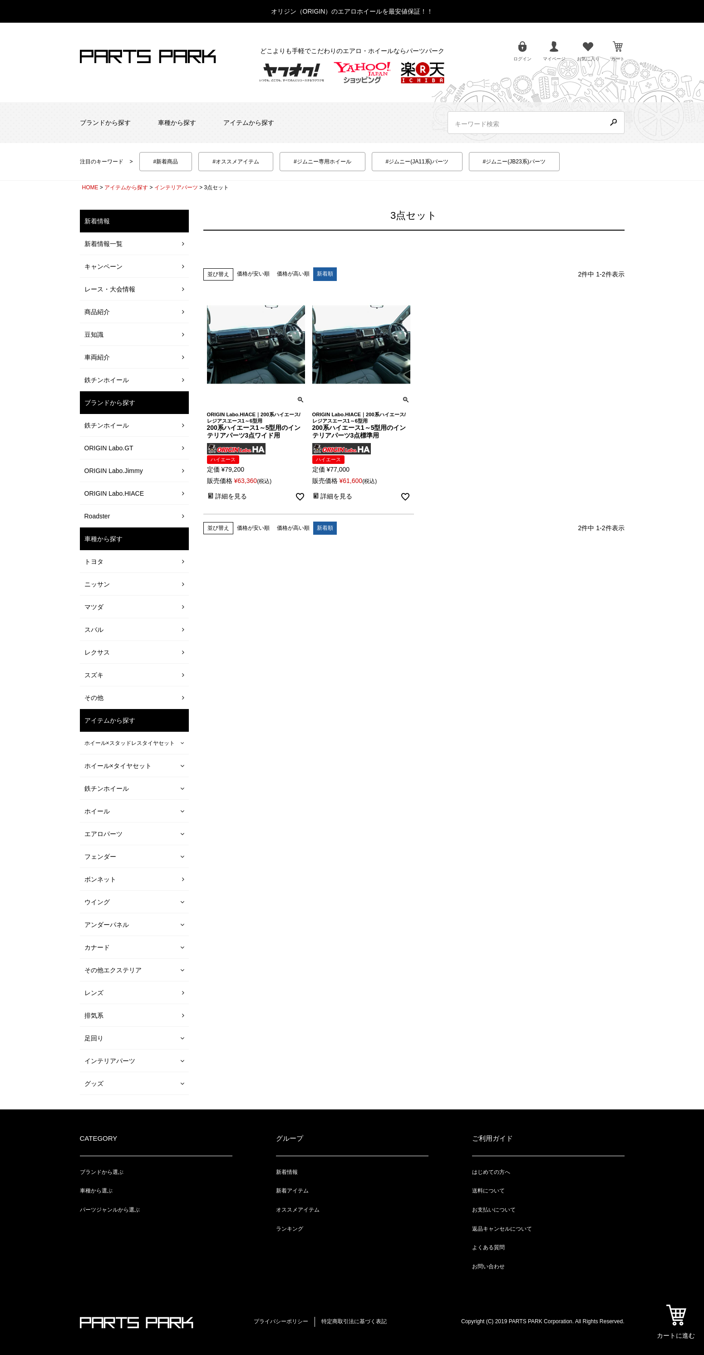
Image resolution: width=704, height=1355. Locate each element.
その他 (93, 697)
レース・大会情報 (109, 289)
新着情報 (287, 1172)
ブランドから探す (105, 122)
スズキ (93, 675)
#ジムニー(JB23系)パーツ (514, 161)
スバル (93, 629)
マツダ (93, 607)
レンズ (93, 992)
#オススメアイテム (235, 161)
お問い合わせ (488, 1266)
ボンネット (100, 879)
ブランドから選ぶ (101, 1172)
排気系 (93, 1015)
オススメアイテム (298, 1210)
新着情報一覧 (103, 243)
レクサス (97, 652)
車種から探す (177, 122)
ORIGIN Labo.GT (108, 448)
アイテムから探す (248, 122)
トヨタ (93, 561)
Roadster (97, 516)
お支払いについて (494, 1210)
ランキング (289, 1229)
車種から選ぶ (96, 1190)
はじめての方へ (491, 1172)
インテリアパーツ (176, 187)
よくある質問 (488, 1247)
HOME (90, 187)
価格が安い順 (253, 274)
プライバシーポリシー (281, 1321)
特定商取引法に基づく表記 (354, 1321)
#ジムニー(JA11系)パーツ (417, 161)
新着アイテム (292, 1190)
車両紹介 (97, 357)
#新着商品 (165, 161)
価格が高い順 (293, 274)
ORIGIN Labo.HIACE (114, 493)
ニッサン (97, 584)
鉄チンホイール (106, 380)
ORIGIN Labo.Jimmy (113, 470)
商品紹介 (97, 311)
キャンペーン (103, 266)
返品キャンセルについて (502, 1229)
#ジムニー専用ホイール (322, 161)
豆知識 (93, 334)
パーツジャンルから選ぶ (110, 1210)
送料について (488, 1190)
